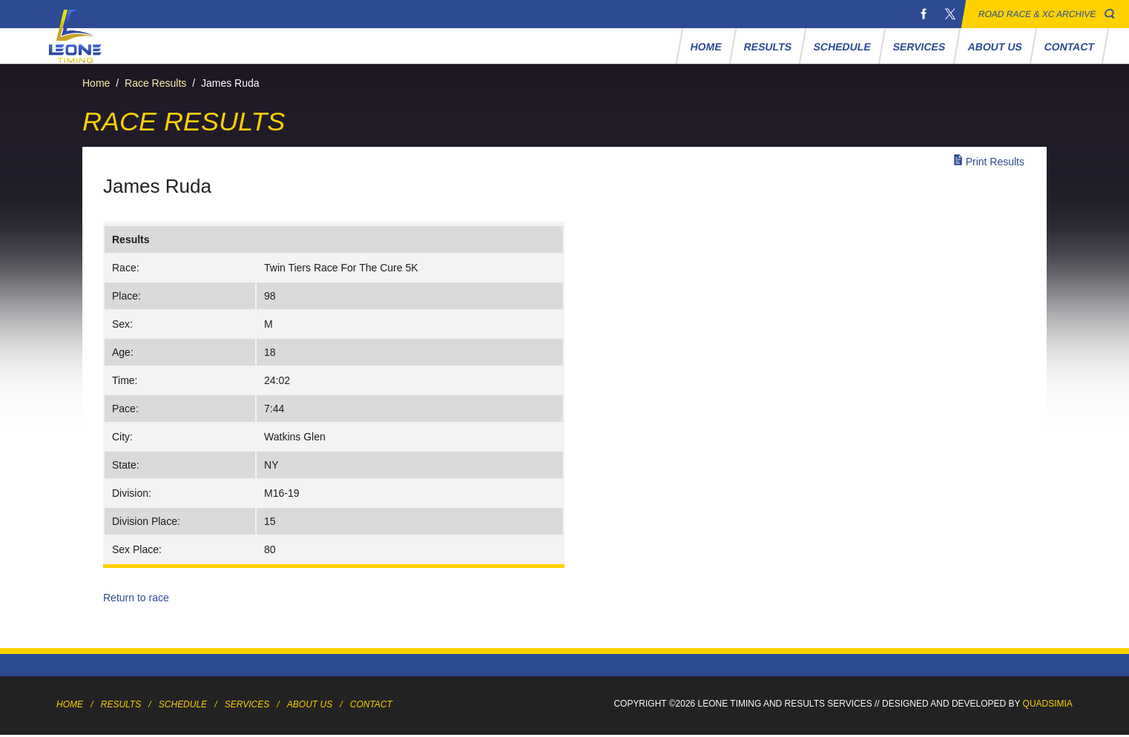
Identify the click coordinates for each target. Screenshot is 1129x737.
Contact (1070, 47)
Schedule (842, 47)
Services (919, 47)
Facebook (923, 14)
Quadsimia (1048, 703)
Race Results (155, 83)
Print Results (995, 162)
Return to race (136, 598)
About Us (995, 47)
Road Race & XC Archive (1037, 14)
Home (706, 47)
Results (768, 47)
